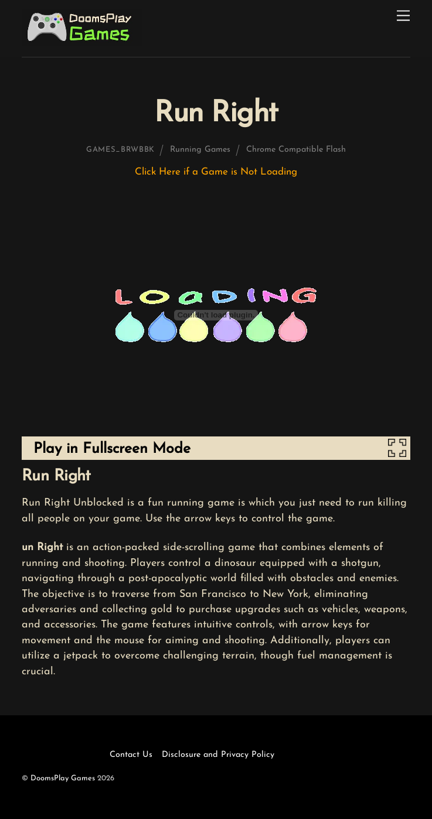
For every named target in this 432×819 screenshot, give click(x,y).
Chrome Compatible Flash (296, 149)
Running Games (200, 149)
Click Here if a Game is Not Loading (216, 172)
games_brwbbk (120, 149)
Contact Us (131, 754)
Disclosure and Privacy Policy (218, 754)
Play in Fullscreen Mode (112, 449)
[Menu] (403, 16)
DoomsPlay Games (62, 778)
